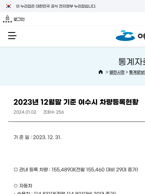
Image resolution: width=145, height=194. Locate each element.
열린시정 (116, 72)
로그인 (14, 19)
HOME (101, 72)
